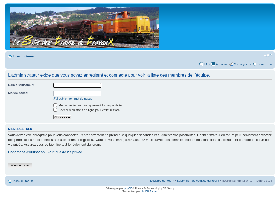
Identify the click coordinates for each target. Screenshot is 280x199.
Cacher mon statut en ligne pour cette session (86, 110)
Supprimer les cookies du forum (198, 180)
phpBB (128, 188)
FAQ (207, 64)
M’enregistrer (242, 64)
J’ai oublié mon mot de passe (72, 98)
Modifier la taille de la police (268, 55)
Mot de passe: (18, 92)
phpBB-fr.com (149, 191)
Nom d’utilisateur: (21, 84)
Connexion (264, 64)
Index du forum (23, 56)
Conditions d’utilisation (26, 152)
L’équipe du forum (162, 180)
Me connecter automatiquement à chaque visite (87, 105)
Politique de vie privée (64, 152)
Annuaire (222, 64)
